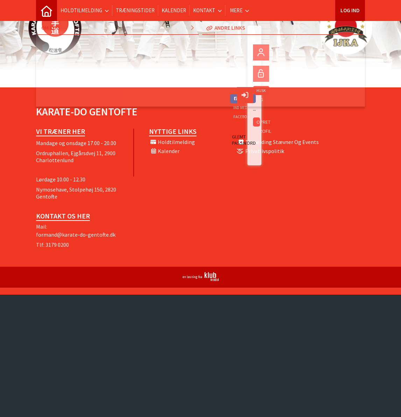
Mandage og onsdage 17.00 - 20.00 (76, 142)
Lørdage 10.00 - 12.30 (60, 179)
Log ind (350, 10)
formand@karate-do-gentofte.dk (75, 234)
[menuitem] (46, 10)
